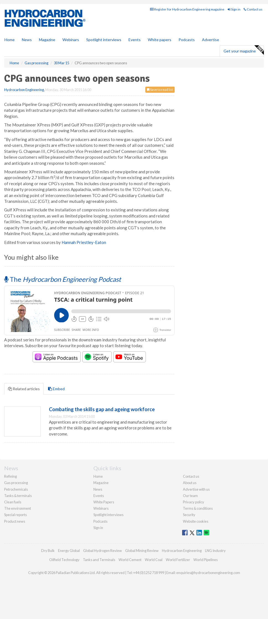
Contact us (253, 9)
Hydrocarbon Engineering (24, 89)
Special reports (15, 514)
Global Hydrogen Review (102, 550)
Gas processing (16, 482)
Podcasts (186, 39)
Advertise (210, 39)
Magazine (47, 39)
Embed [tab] (56, 388)
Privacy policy (193, 502)
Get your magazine (244, 50)
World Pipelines (205, 559)
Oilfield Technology (64, 559)
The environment (17, 508)
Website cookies (195, 521)
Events (134, 39)
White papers (159, 39)
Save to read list (160, 89)
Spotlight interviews (103, 39)
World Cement (130, 559)
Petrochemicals (16, 489)
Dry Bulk (48, 550)
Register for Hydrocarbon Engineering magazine (187, 9)
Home (9, 39)
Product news (14, 521)
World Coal (153, 559)
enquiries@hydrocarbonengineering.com (208, 572)
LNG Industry (215, 550)
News (97, 489)
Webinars (70, 39)
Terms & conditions (198, 508)
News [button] (27, 39)
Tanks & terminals (18, 495)
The (62, 279)
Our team (190, 495)
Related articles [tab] (24, 388)
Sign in (234, 9)
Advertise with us (196, 489)
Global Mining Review (142, 550)
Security (189, 514)
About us (189, 482)
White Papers (103, 502)
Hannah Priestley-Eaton (84, 242)
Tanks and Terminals (99, 559)
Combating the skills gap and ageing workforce (102, 409)
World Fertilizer (178, 559)
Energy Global (69, 550)
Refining (10, 476)
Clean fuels (12, 502)
